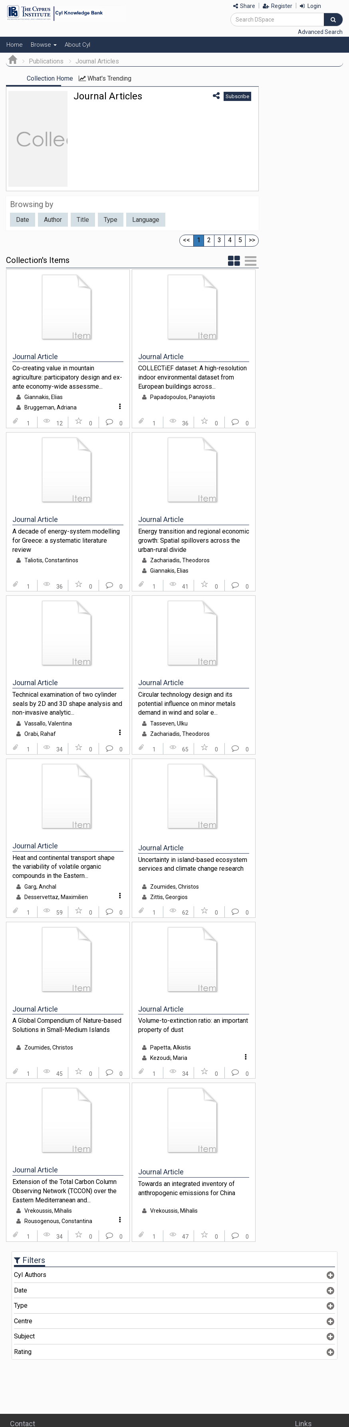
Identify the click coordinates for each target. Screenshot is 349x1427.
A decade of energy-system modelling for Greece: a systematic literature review (66, 540)
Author (53, 219)
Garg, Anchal (40, 886)
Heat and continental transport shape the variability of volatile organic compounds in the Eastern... (63, 867)
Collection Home (49, 78)
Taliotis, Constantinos (51, 560)
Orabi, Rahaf (40, 734)
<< (186, 240)
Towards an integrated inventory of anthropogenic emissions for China (186, 1188)
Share (244, 6)
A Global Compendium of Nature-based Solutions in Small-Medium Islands (66, 1025)
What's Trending (138, 78)
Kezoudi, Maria (168, 1058)
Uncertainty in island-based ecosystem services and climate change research (192, 864)
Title (83, 219)
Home (14, 44)
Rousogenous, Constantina (58, 1221)
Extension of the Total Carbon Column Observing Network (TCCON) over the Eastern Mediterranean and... (64, 1191)
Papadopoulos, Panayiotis (182, 397)
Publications (46, 61)
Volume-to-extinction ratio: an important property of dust (193, 1025)
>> (252, 240)
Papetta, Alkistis (170, 1047)
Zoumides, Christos (174, 886)
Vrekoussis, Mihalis (48, 1211)
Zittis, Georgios (169, 897)
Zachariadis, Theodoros (180, 560)
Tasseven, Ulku (169, 723)
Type (110, 219)
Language (145, 219)
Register (277, 6)
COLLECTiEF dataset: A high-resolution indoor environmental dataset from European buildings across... (192, 377)
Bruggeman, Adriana (50, 407)
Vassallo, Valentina (48, 723)
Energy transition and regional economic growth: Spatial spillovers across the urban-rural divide (193, 540)
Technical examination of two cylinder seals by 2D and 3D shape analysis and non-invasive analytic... (67, 703)
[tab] (174, 1275)
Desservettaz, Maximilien (56, 897)
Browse (44, 44)
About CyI (77, 44)
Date (22, 219)
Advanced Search (320, 32)
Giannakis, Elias (43, 397)
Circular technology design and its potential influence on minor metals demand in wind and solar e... (187, 703)
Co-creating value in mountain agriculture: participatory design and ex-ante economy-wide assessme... (67, 377)
